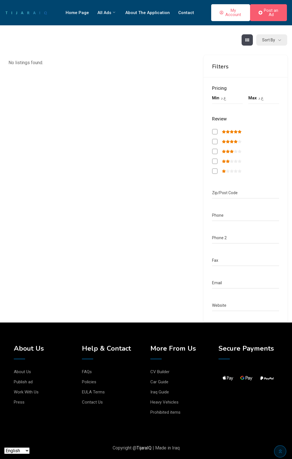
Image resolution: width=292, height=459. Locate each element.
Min (215, 97)
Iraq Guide (159, 392)
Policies (89, 381)
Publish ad (23, 381)
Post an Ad (268, 12)
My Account (230, 12)
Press (19, 402)
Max (252, 97)
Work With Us (26, 392)
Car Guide (159, 381)
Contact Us (92, 402)
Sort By (268, 40)
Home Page (77, 12)
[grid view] (247, 40)
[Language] (17, 450)
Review (219, 119)
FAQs (87, 371)
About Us (22, 371)
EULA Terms (93, 392)
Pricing (219, 88)
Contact (186, 12)
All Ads (106, 13)
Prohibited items (165, 412)
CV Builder (160, 371)
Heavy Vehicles (164, 402)
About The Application (147, 12)
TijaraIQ (144, 448)
